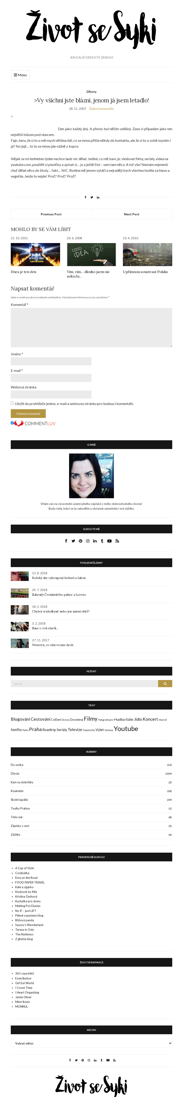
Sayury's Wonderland (29, 922)
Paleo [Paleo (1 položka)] (25, 727)
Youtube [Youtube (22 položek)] (126, 726)
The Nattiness (24, 932)
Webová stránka (23, 385)
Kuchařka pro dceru (28, 898)
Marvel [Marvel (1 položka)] (163, 717)
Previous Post (51, 214)
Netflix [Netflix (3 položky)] (16, 727)
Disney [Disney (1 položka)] (66, 717)
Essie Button (23, 976)
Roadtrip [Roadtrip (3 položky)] (49, 727)
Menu (20, 75)
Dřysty (91, 91)
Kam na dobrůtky (22, 780)
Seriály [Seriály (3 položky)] (62, 727)
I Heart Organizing (27, 990)
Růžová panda (24, 918)
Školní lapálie (19, 797)
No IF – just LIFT (25, 908)
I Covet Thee (23, 985)
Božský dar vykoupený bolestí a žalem (58, 575)
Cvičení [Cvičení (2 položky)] (56, 717)
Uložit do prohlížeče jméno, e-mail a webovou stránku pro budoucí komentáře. (74, 401)
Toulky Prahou (20, 806)
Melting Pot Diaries (27, 903)
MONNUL (21, 1004)
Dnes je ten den (23, 271)
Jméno (17, 352)
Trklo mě (16, 814)
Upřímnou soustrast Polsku (145, 271)
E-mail (17, 368)
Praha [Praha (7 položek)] (35, 727)
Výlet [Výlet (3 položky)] (100, 727)
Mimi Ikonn (22, 999)
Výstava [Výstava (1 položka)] (109, 727)
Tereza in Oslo (24, 927)
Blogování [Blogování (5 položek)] (20, 716)
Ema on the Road (26, 875)
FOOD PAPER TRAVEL (30, 880)
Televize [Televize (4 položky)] (75, 727)
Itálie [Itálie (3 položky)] (129, 717)
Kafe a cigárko (24, 884)
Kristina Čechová (26, 894)
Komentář (19, 304)
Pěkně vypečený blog (29, 913)
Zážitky (15, 832)
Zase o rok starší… (45, 626)
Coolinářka (22, 870)
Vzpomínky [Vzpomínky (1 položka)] (89, 727)
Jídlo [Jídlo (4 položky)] (138, 716)
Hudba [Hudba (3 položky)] (119, 717)
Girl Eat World (24, 980)
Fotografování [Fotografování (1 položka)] (105, 717)
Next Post (131, 214)
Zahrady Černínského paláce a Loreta (59, 592)
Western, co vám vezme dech (52, 642)
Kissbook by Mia (26, 889)
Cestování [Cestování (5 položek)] (40, 716)
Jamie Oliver (23, 994)
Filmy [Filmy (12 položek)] (91, 716)
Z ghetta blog (24, 936)
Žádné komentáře (101, 108)
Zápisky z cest (20, 823)
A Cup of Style (24, 865)
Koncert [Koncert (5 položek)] (150, 716)
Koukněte (17, 788)
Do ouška (17, 762)
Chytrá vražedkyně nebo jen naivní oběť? (60, 609)
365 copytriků (24, 971)
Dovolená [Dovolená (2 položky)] (76, 717)
